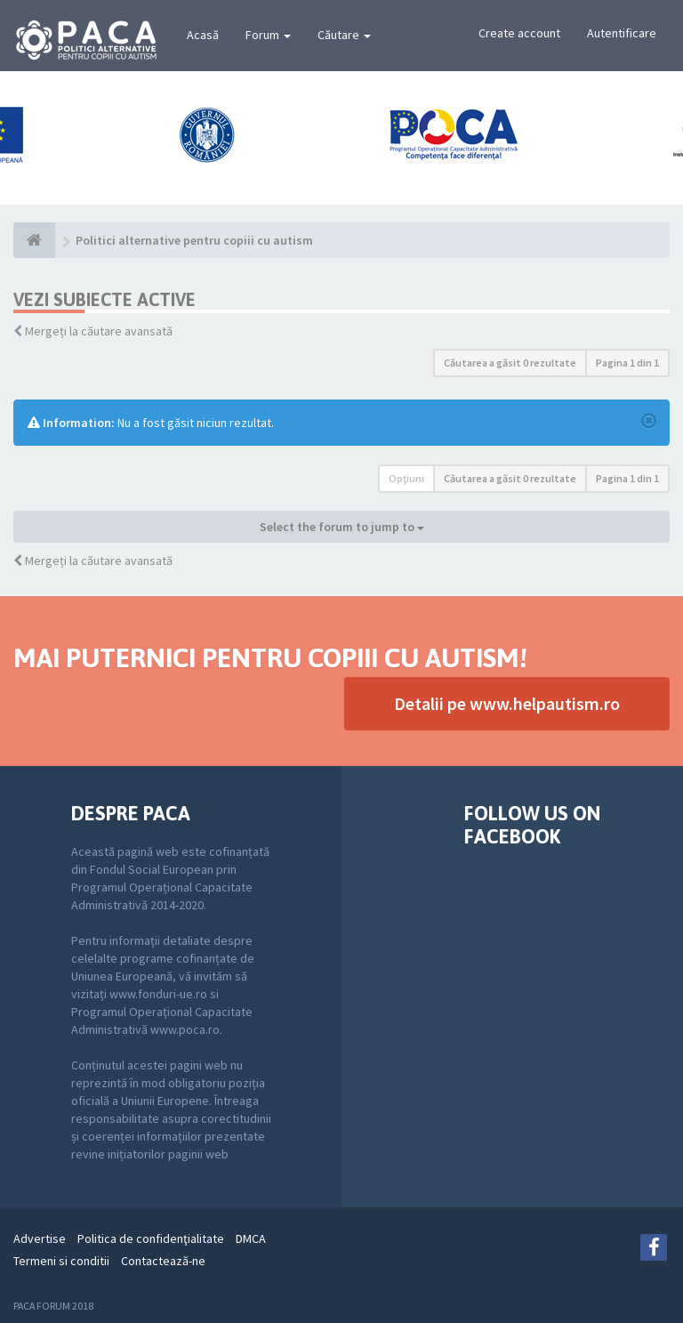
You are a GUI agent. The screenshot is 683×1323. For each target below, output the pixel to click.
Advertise (39, 1238)
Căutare (344, 35)
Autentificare (621, 33)
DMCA (251, 1238)
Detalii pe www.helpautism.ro (507, 703)
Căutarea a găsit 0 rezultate (510, 362)
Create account (519, 33)
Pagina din (627, 362)
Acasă (203, 35)
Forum (268, 35)
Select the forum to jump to (342, 527)
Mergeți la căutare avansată (99, 331)
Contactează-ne (163, 1261)
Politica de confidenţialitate (150, 1238)
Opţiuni (406, 478)
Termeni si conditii (61, 1261)
